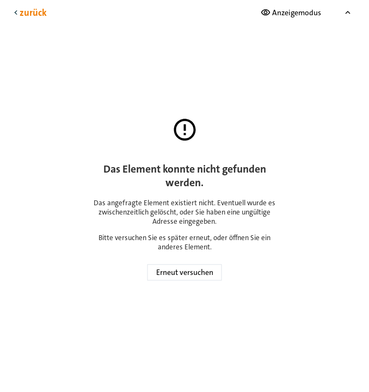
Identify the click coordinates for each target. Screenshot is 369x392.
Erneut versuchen (184, 273)
